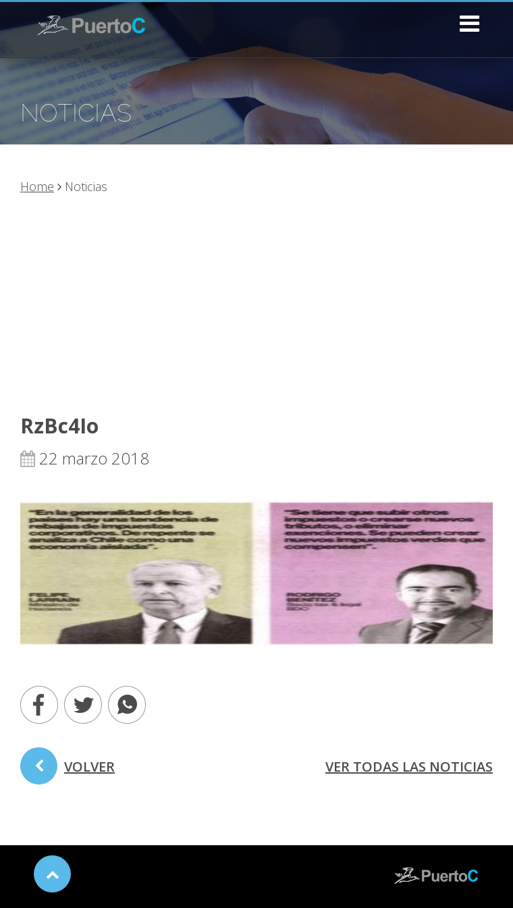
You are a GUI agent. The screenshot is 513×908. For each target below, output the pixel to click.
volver (67, 770)
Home (37, 186)
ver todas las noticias (409, 766)
